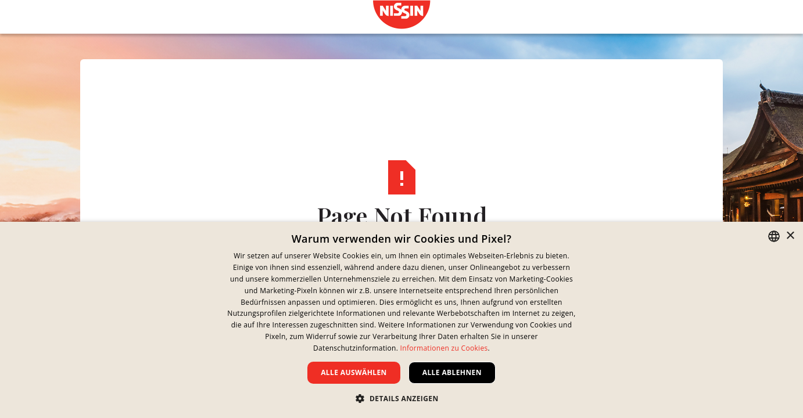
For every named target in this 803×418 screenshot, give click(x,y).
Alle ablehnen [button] (452, 372)
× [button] (790, 236)
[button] (401, 398)
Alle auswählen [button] (354, 372)
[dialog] (401, 320)
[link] (401, 14)
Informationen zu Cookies (444, 348)
